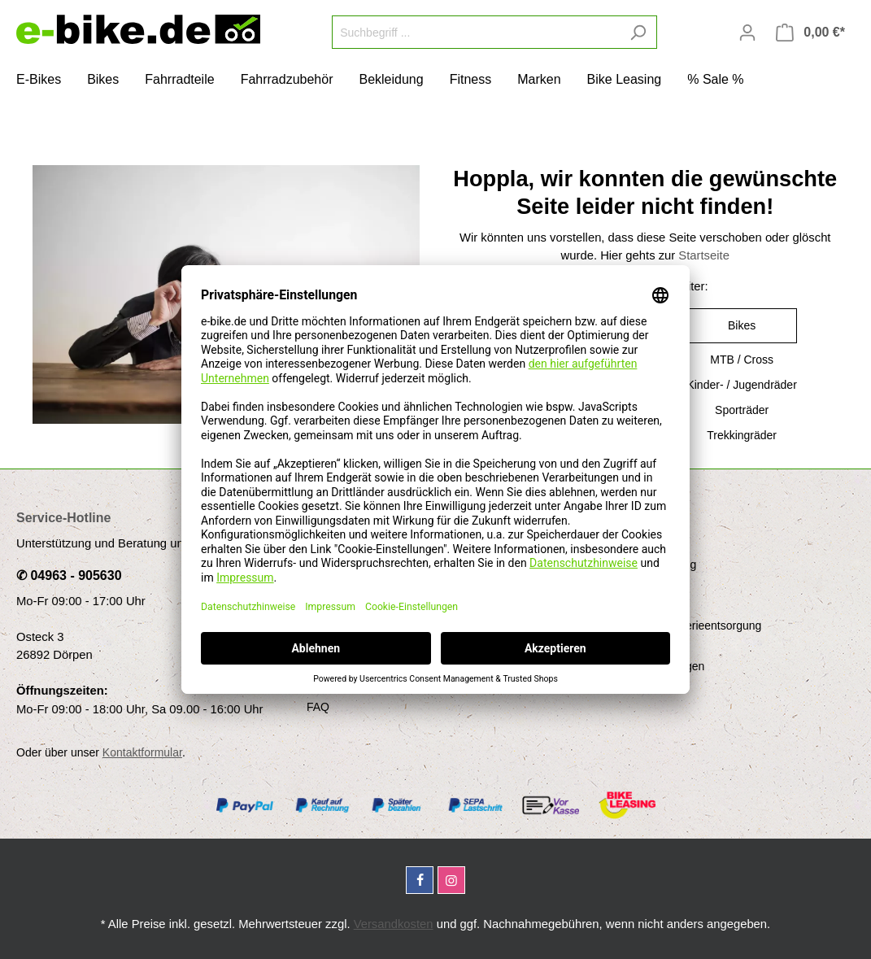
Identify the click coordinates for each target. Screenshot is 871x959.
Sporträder (742, 409)
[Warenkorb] (810, 32)
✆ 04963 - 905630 (69, 575)
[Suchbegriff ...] (476, 32)
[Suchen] (638, 32)
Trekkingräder (742, 435)
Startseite (703, 255)
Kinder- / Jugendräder (741, 384)
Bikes (742, 325)
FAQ (318, 706)
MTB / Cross (741, 359)
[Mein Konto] (747, 32)
